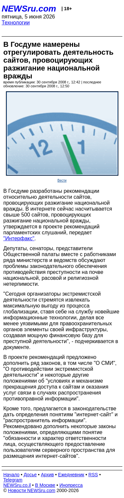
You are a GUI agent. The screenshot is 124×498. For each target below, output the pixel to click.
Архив (47, 474)
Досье (30, 474)
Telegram (12, 480)
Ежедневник (71, 474)
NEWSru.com (29, 9)
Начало (11, 474)
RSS (93, 474)
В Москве (45, 485)
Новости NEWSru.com (31, 490)
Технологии (16, 22)
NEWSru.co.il (17, 485)
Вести (62, 180)
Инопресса (71, 485)
